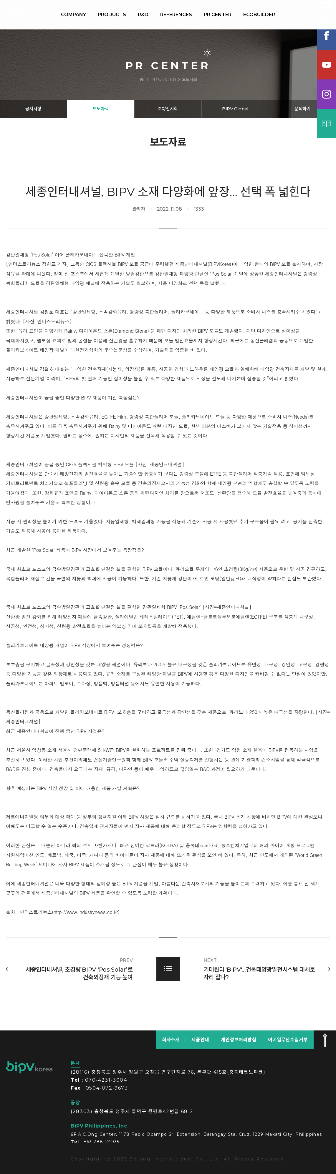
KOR (311, 14)
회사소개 (171, 1040)
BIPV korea (25, 15)
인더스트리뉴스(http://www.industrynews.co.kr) (70, 939)
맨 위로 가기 (325, 1039)
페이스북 (326, 35)
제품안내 (200, 1040)
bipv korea (29, 1067)
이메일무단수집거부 (288, 1040)
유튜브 (326, 64)
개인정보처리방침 (238, 1040)
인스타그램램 (326, 94)
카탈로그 (326, 123)
